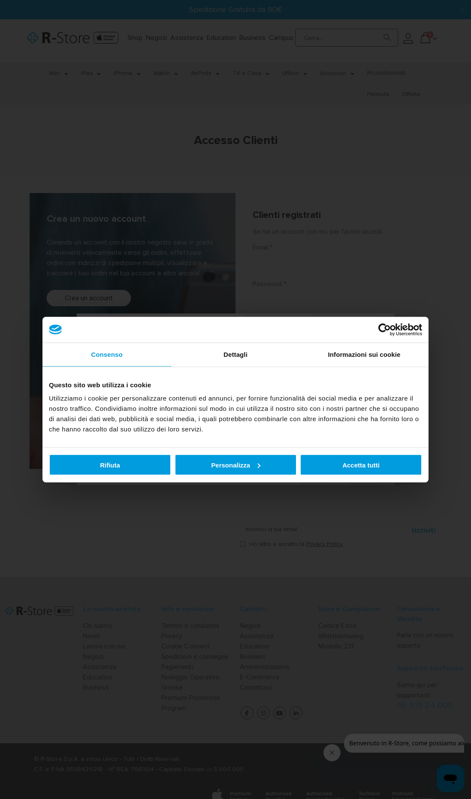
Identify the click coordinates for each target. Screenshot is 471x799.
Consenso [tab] (106, 354)
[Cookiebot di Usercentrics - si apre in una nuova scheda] (384, 329)
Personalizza (235, 464)
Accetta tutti (361, 464)
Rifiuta (110, 464)
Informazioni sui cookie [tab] (364, 354)
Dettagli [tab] (235, 354)
